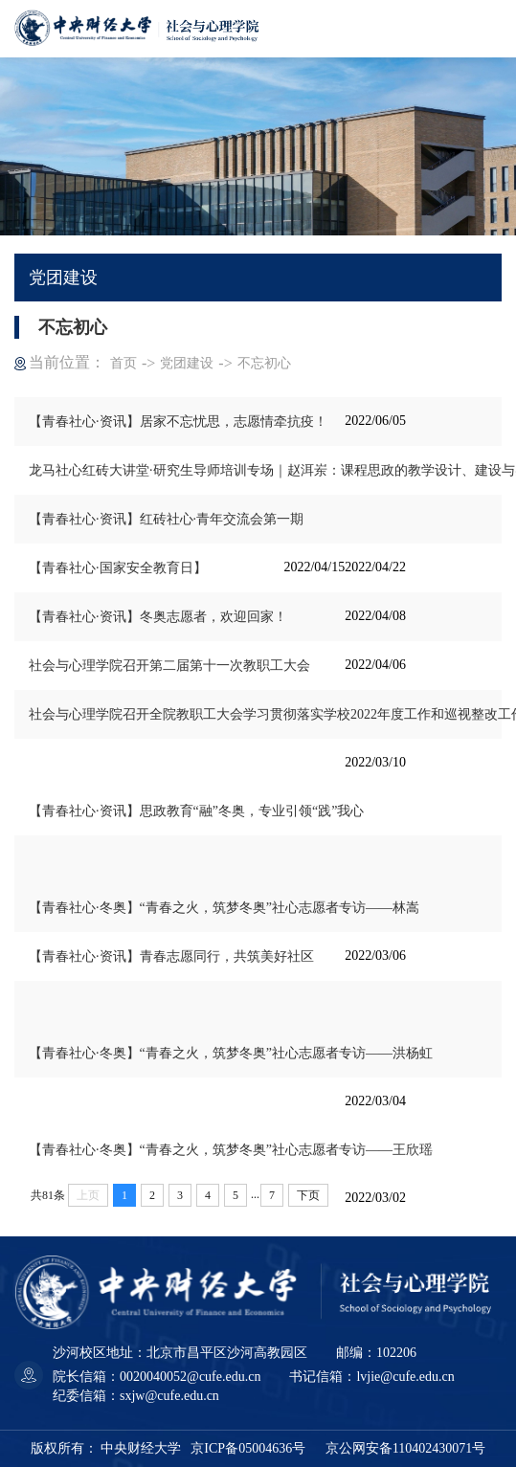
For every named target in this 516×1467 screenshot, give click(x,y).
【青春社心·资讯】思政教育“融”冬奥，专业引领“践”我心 (196, 811)
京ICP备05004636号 (248, 1448)
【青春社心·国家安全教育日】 (118, 568)
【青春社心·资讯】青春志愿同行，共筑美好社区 (171, 956)
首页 (123, 363)
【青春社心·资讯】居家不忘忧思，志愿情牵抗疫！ (178, 421)
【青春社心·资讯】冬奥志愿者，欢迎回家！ (158, 617)
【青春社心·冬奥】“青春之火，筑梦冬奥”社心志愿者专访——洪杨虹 (231, 1053)
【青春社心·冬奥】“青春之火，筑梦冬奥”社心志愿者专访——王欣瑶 (231, 1150)
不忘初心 (264, 363)
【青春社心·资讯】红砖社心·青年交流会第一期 (166, 519)
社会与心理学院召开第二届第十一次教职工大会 (169, 665)
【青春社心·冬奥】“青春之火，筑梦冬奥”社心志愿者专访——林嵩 (224, 907)
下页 (308, 1195)
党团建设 (186, 363)
